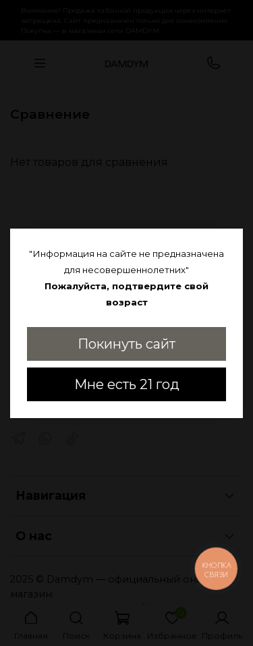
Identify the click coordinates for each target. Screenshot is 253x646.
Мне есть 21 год (126, 384)
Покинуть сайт (126, 344)
